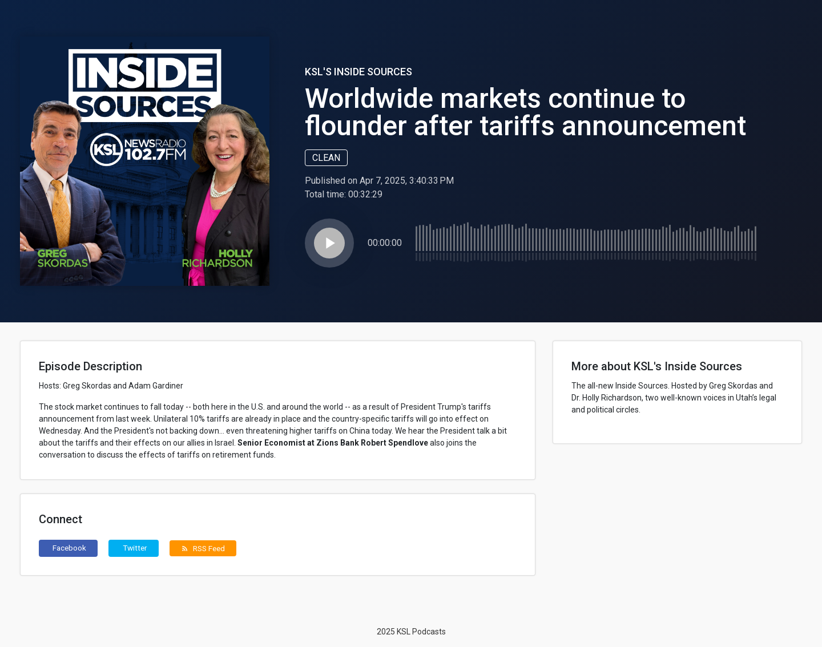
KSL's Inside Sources (358, 72)
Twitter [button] (135, 547)
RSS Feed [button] (203, 548)
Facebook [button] (69, 547)
